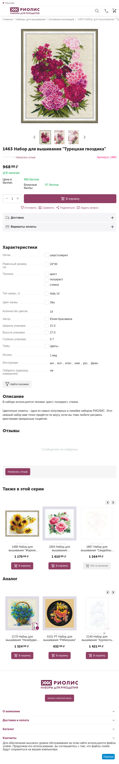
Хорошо (108, 756)
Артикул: (103, 157)
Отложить (29, 207)
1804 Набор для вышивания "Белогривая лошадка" (22, 638)
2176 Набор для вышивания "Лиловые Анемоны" (22, 548)
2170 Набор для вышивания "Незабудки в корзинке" (59, 638)
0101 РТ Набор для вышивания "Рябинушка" (96, 638)
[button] (65, 207)
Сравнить (46, 207)
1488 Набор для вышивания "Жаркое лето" (59, 548)
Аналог (10, 578)
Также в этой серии (23, 488)
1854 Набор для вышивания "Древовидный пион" (96, 548)
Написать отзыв (26, 157)
